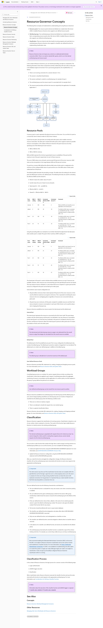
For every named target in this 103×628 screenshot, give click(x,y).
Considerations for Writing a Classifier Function (47, 579)
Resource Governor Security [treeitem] (9, 34)
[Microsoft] (3, 2)
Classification (88, 19)
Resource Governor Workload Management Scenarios (40, 604)
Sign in (99, 2)
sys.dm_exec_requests (50, 590)
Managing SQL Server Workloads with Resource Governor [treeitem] (10, 18)
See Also (87, 21)
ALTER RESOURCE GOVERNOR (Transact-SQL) (49, 450)
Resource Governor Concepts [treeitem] (10, 27)
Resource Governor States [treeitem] (8, 37)
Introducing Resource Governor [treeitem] (10, 22)
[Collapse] (17, 11)
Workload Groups (89, 17)
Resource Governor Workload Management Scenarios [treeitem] (9, 43)
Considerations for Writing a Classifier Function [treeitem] (10, 30)
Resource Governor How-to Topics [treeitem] (9, 51)
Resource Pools (89, 15)
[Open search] (96, 2)
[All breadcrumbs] (28, 13)
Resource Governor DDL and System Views (50, 366)
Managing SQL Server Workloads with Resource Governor (43, 12)
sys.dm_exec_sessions (36, 590)
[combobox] (10, 14)
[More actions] (75, 13)
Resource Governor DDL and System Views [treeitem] (9, 47)
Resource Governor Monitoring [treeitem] (10, 39)
